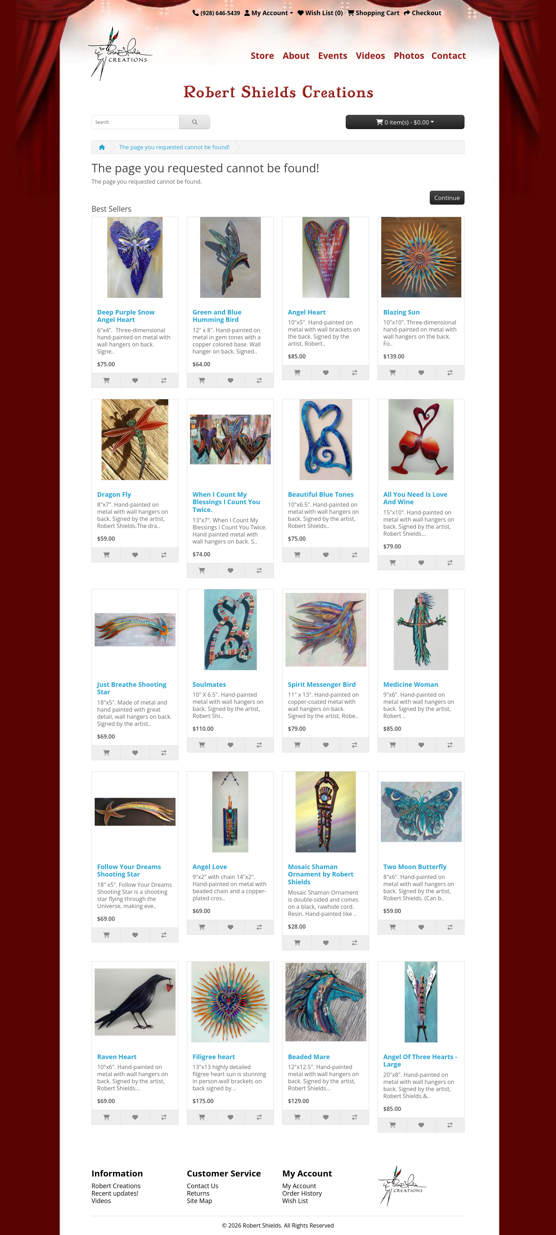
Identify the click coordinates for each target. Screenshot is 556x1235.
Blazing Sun (401, 312)
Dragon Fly (114, 494)
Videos (370, 55)
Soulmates (209, 684)
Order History (302, 1193)
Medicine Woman (410, 684)
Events (333, 55)
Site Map (199, 1200)
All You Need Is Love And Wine (415, 498)
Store (262, 55)
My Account (299, 1185)
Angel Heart (307, 312)
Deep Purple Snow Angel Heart (126, 316)
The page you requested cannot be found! (174, 147)
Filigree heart (214, 1056)
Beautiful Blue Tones (321, 494)
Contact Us (202, 1185)
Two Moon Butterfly (414, 866)
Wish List (295, 1200)
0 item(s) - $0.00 (402, 122)
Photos (409, 55)
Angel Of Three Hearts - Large (420, 1060)
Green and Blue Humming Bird (217, 316)
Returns (198, 1193)
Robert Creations (116, 1185)
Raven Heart (117, 1056)
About (296, 55)
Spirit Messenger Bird (322, 684)
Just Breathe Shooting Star (131, 688)
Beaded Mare (309, 1056)
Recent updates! (114, 1193)
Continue (447, 198)
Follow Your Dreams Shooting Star (129, 870)
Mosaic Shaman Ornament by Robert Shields (321, 874)
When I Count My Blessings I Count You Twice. (226, 502)
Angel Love (210, 866)
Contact (449, 55)
